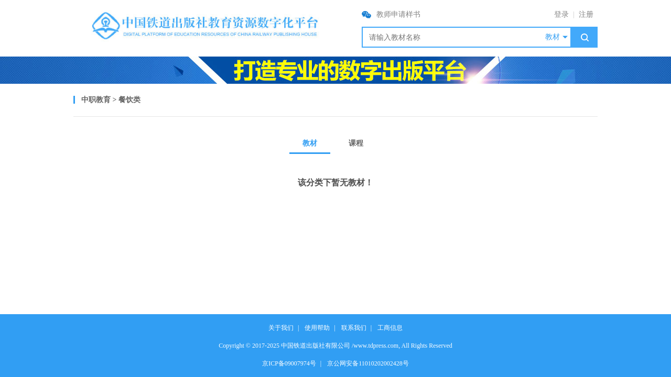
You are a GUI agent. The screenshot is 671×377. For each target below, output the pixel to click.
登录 (561, 14)
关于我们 (281, 327)
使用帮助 (317, 327)
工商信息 (390, 327)
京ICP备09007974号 (289, 363)
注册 (586, 14)
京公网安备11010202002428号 (368, 363)
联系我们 (353, 327)
